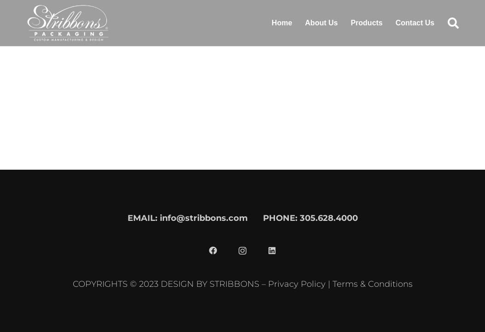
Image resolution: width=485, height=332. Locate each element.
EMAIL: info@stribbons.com (188, 218)
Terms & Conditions (373, 284)
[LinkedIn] (272, 251)
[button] (453, 23)
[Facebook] (213, 251)
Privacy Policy (297, 284)
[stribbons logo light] (68, 23)
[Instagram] (243, 251)
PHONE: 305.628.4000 (310, 218)
